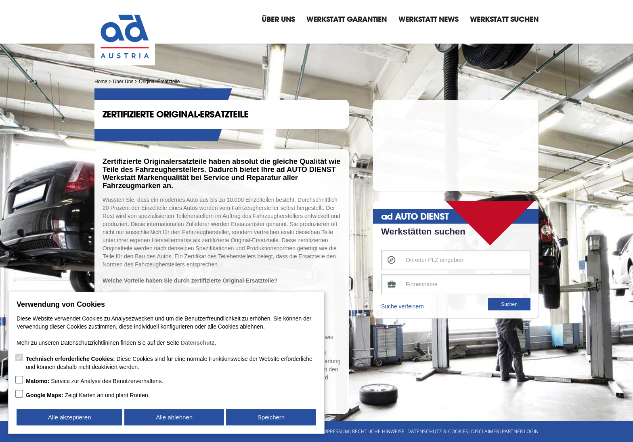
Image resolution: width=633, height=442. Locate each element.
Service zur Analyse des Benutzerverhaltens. (94, 381)
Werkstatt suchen (504, 19)
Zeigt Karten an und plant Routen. (88, 395)
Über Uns (278, 19)
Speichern (271, 417)
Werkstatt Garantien (346, 19)
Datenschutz (197, 342)
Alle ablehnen (174, 417)
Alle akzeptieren (69, 417)
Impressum (335, 431)
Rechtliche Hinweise (378, 431)
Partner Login (520, 431)
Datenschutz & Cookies (437, 431)
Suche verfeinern (402, 306)
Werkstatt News (428, 19)
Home (100, 81)
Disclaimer (485, 431)
